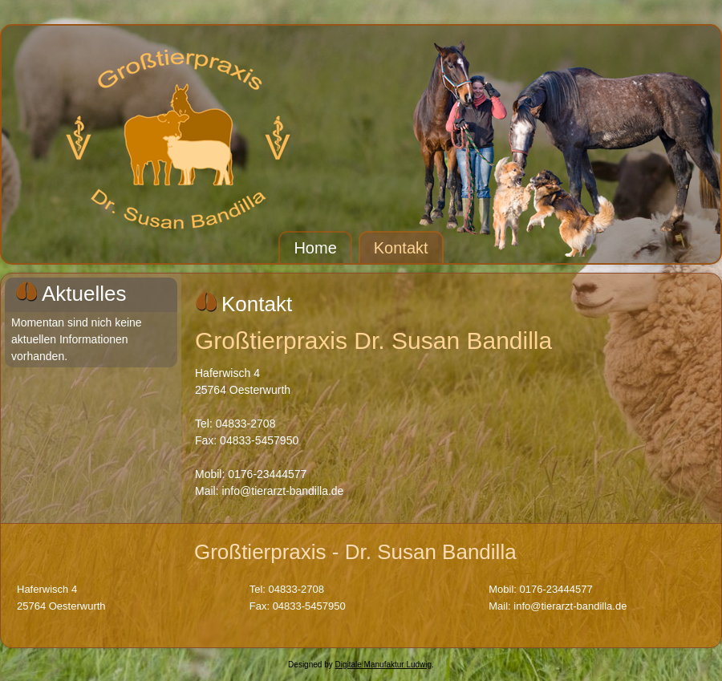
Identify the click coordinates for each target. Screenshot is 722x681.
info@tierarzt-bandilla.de (282, 490)
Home (315, 248)
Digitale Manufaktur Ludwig (383, 664)
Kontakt (401, 248)
